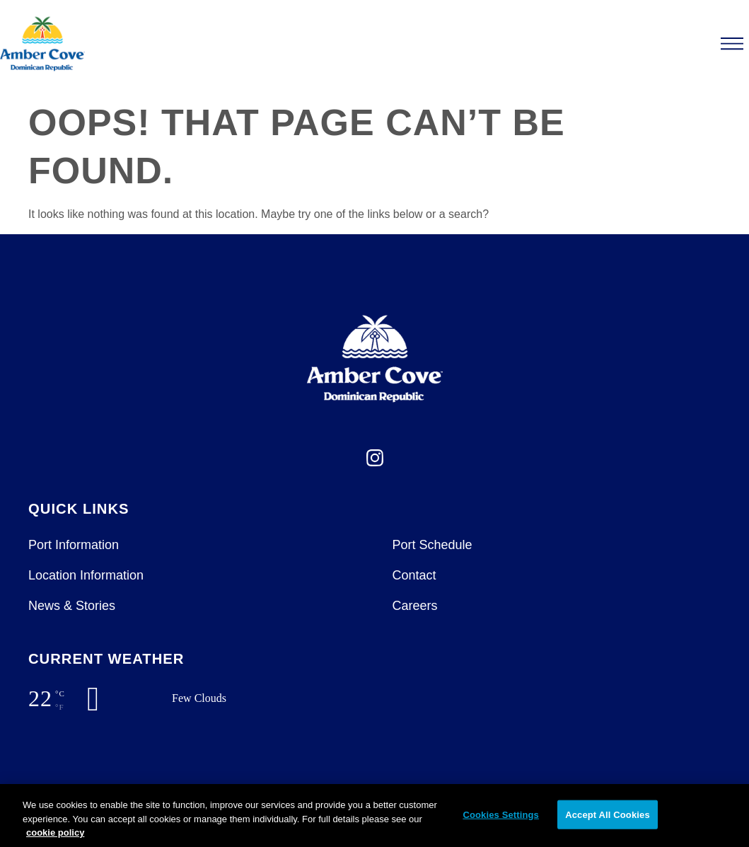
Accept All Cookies (607, 814)
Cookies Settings (501, 814)
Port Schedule (432, 545)
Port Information (73, 545)
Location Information (86, 575)
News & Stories (71, 606)
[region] (374, 815)
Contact (414, 575)
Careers (415, 606)
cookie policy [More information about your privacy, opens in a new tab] (55, 832)
